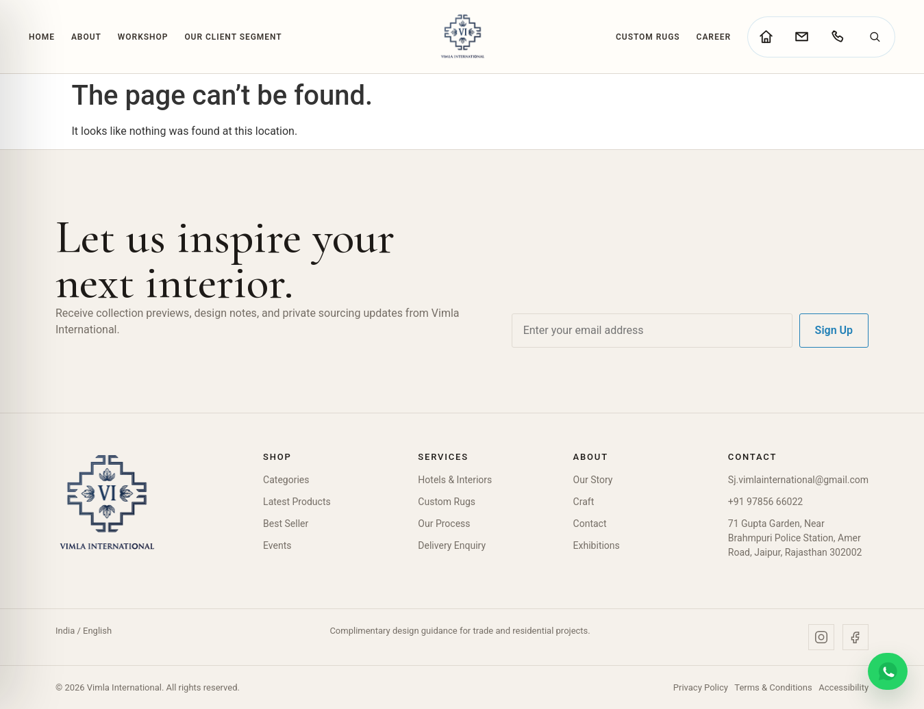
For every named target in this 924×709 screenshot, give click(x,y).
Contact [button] (752, 457)
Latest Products (297, 501)
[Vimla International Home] (462, 37)
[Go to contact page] (801, 37)
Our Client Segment (233, 37)
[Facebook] (855, 637)
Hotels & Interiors (455, 479)
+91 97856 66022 (765, 501)
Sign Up (834, 330)
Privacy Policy (700, 687)
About (86, 37)
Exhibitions (596, 545)
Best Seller (285, 523)
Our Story (593, 479)
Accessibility (844, 687)
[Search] (875, 37)
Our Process (444, 523)
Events (277, 545)
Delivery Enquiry (452, 545)
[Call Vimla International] (837, 37)
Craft (584, 501)
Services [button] (443, 457)
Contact (590, 523)
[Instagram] (821, 637)
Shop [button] (277, 457)
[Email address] (652, 330)
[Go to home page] (766, 37)
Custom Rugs (648, 37)
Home (42, 37)
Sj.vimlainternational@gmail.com (798, 479)
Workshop (143, 37)
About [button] (590, 457)
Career (714, 37)
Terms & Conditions (773, 687)
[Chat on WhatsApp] (888, 671)
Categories (286, 479)
